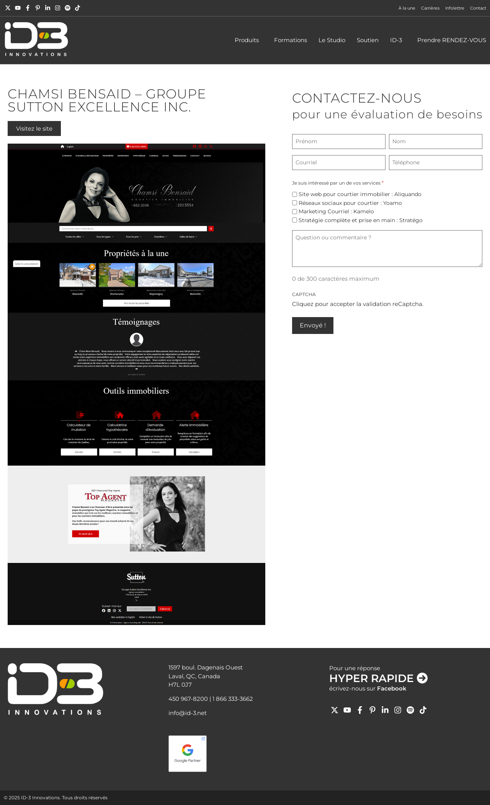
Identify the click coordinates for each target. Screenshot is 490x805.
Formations (290, 40)
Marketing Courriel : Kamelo (336, 211)
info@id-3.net (187, 713)
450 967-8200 (188, 698)
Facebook (392, 688)
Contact (478, 8)
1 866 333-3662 (232, 698)
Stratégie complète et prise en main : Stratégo (361, 220)
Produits (249, 40)
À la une (407, 8)
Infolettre (454, 8)
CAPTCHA (304, 294)
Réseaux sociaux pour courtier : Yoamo (350, 203)
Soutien (368, 40)
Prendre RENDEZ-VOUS (451, 40)
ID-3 (398, 40)
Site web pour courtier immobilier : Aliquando (360, 194)
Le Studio (331, 40)
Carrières (430, 8)
